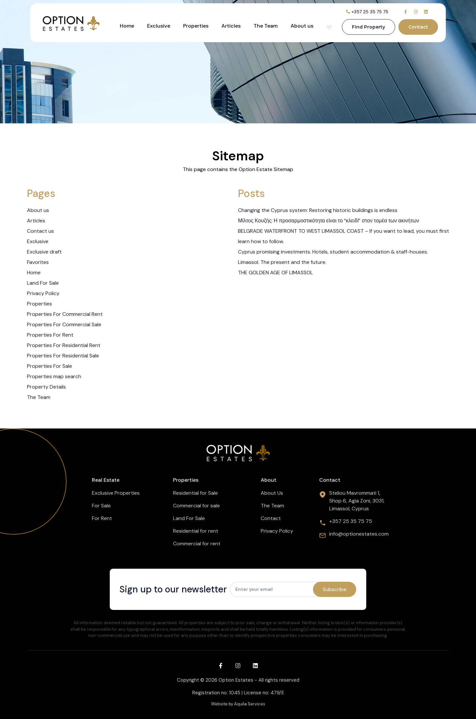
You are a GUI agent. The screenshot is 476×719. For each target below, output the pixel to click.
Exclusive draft (44, 251)
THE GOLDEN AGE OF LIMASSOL (275, 272)
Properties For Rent (50, 334)
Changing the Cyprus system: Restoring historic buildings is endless (317, 210)
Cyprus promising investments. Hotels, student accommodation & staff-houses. (333, 251)
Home (127, 25)
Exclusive (158, 25)
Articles (231, 25)
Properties (195, 25)
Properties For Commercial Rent (65, 314)
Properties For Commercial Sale (64, 324)
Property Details (46, 386)
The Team (266, 25)
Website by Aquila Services (238, 704)
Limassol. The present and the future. (282, 262)
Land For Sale (43, 282)
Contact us (40, 231)
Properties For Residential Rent (63, 345)
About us (302, 25)
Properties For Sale (49, 366)
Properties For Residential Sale (63, 355)
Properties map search (54, 376)
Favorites (38, 262)
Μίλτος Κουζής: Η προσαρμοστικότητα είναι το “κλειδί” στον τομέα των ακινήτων (328, 220)
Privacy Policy (43, 293)
